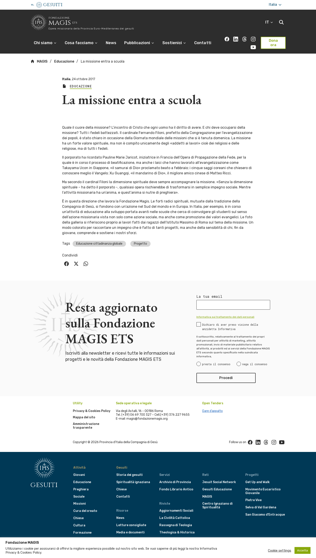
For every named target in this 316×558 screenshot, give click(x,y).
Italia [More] (275, 4)
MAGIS (39, 61)
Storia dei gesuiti (129, 475)
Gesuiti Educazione (217, 489)
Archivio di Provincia (175, 482)
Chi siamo (45, 42)
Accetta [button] (302, 550)
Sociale (78, 496)
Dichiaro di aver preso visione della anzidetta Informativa (230, 327)
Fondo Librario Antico (176, 489)
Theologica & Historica (177, 532)
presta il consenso (216, 364)
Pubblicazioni (139, 42)
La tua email (209, 296)
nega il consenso (254, 364)
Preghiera (80, 489)
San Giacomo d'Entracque (265, 514)
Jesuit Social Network (219, 482)
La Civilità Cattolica (174, 518)
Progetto (140, 244)
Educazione (64, 61)
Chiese (78, 518)
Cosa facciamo (81, 42)
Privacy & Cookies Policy (91, 411)
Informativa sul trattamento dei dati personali (225, 316)
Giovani (79, 475)
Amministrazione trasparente (86, 426)
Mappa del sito (84, 417)
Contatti (202, 42)
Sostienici (174, 42)
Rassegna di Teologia (175, 525)
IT (269, 22)
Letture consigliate (131, 525)
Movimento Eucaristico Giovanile (263, 491)
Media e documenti (130, 532)
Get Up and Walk (257, 482)
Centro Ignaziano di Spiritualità (217, 505)
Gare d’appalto (212, 411)
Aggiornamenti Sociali (176, 511)
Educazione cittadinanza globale (99, 244)
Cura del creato (85, 511)
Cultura (79, 525)
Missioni (79, 504)
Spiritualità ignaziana (133, 482)
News (111, 42)
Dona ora (273, 42)
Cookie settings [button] (279, 551)
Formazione (82, 533)
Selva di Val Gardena (260, 507)
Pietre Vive (253, 500)
